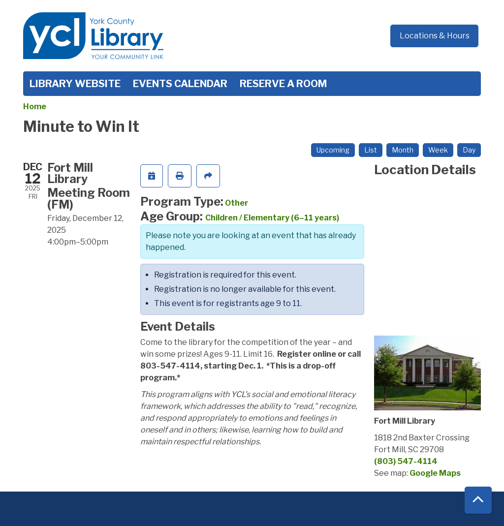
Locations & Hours (435, 35)
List (370, 150)
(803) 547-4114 (406, 461)
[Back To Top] (478, 500)
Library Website (75, 84)
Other (236, 203)
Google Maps (435, 473)
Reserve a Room (283, 84)
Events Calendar (180, 84)
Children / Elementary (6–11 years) (272, 217)
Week (438, 150)
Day (469, 150)
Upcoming (332, 150)
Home (34, 106)
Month (402, 150)
